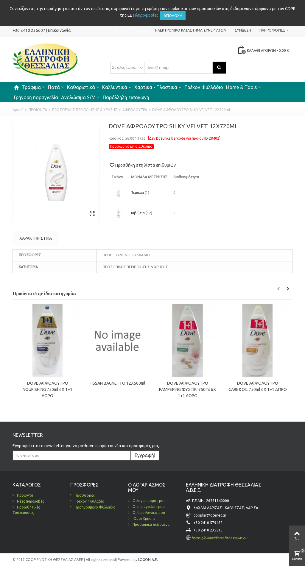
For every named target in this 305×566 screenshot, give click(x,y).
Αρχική (18, 110)
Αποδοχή (173, 15)
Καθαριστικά (81, 87)
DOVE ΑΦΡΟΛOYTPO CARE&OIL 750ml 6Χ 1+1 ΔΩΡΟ (257, 386)
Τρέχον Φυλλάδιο (203, 87)
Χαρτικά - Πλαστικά (155, 87)
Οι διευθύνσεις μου (148, 512)
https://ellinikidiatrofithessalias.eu (219, 538)
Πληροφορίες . (146, 15)
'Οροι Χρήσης (143, 518)
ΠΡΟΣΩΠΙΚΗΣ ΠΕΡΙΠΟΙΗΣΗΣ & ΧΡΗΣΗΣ (84, 110)
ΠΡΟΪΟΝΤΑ (38, 110)
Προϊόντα (24, 495)
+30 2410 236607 (29, 30)
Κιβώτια (138, 213)
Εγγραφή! (145, 455)
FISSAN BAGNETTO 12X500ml (117, 383)
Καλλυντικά (114, 87)
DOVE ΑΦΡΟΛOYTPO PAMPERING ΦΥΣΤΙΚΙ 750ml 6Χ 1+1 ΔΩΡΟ (187, 389)
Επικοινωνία (59, 30)
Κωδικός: (116, 138)
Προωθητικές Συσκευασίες (26, 509)
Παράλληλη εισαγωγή (126, 97)
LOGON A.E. (147, 560)
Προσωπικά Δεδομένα (150, 524)
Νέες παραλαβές (30, 501)
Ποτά (54, 87)
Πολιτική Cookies (134, 31)
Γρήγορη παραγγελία (36, 97)
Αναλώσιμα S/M (78, 97)
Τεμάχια (138, 192)
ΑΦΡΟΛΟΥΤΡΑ (134, 110)
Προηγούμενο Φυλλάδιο (95, 507)
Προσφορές (84, 495)
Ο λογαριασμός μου (149, 501)
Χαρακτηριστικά (35, 238)
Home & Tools (241, 87)
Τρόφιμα (31, 87)
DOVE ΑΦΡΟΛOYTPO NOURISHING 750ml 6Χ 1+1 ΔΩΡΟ (47, 389)
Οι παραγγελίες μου (148, 507)
